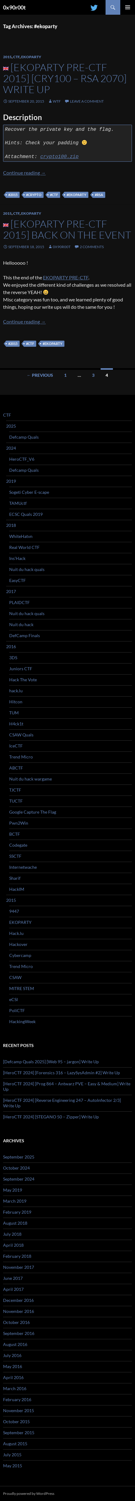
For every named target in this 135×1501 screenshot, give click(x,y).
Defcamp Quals (24, 437)
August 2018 (15, 1223)
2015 (7, 57)
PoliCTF (17, 1010)
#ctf (54, 195)
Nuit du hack (21, 624)
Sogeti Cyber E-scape (29, 492)
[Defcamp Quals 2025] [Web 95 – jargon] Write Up (51, 1061)
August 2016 (15, 1344)
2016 (11, 646)
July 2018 (12, 1234)
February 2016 (17, 1399)
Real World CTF (24, 547)
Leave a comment (87, 101)
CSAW (15, 977)
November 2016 (18, 1311)
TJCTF (15, 789)
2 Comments (92, 246)
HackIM (16, 889)
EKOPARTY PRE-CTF (65, 277)
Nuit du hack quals (26, 569)
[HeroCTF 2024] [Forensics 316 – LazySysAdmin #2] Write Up (61, 1072)
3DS (13, 657)
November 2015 (18, 1410)
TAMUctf (18, 503)
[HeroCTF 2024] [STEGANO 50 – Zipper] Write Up (51, 1116)
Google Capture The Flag (32, 812)
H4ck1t (16, 723)
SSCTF (15, 856)
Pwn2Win (18, 823)
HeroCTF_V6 (21, 459)
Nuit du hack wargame (30, 778)
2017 (11, 591)
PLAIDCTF (19, 602)
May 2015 (12, 1465)
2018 (11, 525)
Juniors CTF (20, 668)
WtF (57, 101)
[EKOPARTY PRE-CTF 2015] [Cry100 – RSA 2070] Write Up (65, 78)
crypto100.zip (59, 156)
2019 (11, 481)
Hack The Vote (23, 679)
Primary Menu (127, 7)
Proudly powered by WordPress (28, 1493)
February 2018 (17, 1256)
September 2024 (18, 1179)
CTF (16, 57)
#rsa (99, 195)
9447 (14, 911)
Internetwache (23, 867)
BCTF (14, 834)
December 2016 (18, 1300)
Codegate (18, 845)
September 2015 (18, 1432)
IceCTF (16, 745)
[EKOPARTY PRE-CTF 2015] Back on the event (67, 229)
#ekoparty (76, 195)
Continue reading (24, 173)
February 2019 (17, 1212)
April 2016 (13, 1377)
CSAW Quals (21, 734)
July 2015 (12, 1454)
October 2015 (16, 1421)
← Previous (40, 375)
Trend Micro (21, 756)
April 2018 (13, 1245)
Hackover (18, 944)
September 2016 (18, 1333)
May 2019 (12, 1190)
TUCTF (16, 800)
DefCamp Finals (24, 635)
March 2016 (14, 1388)
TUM (14, 712)
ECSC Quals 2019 (26, 514)
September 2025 (18, 1156)
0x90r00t (14, 7)
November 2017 (18, 1267)
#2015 (12, 195)
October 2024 (16, 1167)
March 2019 (14, 1201)
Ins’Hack (17, 558)
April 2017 (13, 1289)
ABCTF (16, 767)
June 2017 (13, 1278)
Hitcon (15, 701)
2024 (11, 448)
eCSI (13, 999)
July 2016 (12, 1355)
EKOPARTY (31, 57)
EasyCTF (17, 580)
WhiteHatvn (21, 536)
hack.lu (16, 690)
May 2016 (12, 1366)
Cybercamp (20, 955)
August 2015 (15, 1443)
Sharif (15, 878)
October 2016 (16, 1322)
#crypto (33, 195)
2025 (11, 426)
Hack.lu (16, 933)
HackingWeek (22, 1021)
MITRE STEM (21, 988)
